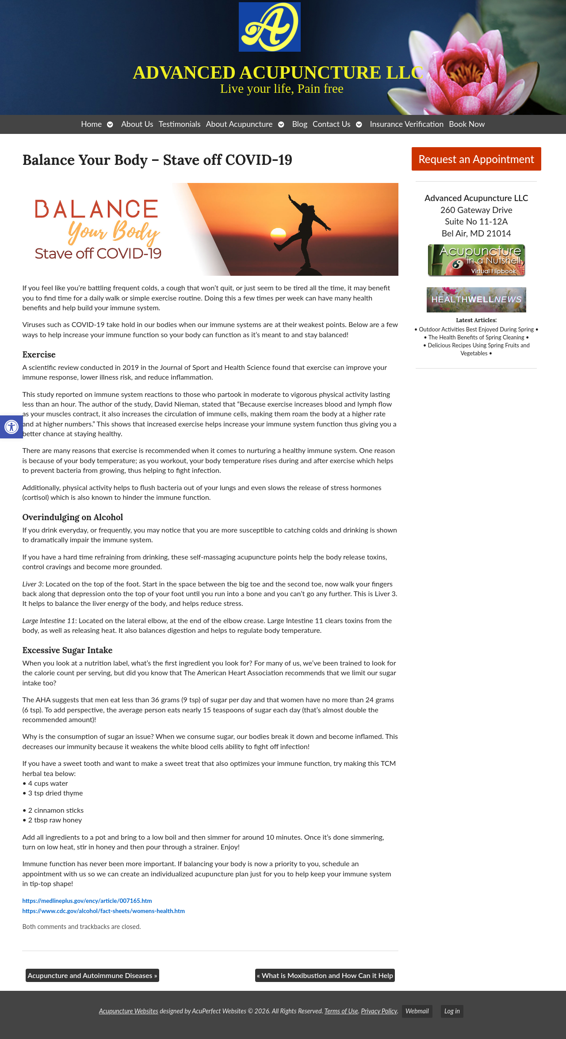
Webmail (417, 1011)
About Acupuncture (239, 124)
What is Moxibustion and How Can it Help (325, 975)
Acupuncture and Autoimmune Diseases (92, 975)
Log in (452, 1011)
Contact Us (332, 124)
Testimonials (180, 124)
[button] (11, 426)
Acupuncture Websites (128, 1011)
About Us (137, 124)
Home (91, 124)
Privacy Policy (379, 1011)
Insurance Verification (407, 124)
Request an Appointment (476, 158)
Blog (299, 124)
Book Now (467, 124)
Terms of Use (341, 1011)
